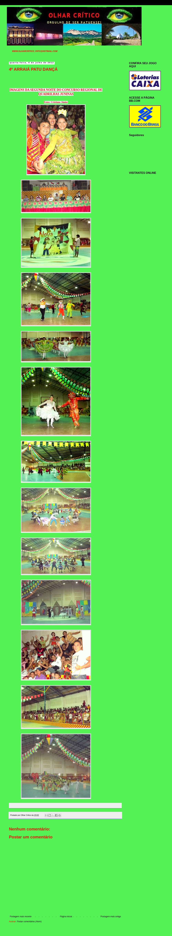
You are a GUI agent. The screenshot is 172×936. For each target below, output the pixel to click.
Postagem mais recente (20, 916)
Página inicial (66, 916)
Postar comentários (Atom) (29, 921)
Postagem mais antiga (110, 916)
